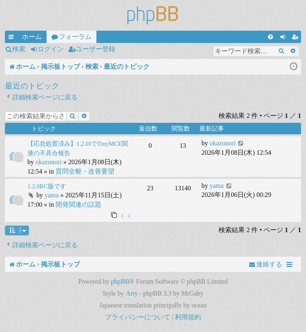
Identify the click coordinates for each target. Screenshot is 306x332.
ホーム (32, 36)
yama (52, 195)
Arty (132, 293)
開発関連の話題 (78, 204)
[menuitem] (270, 37)
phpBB (120, 281)
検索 (18, 48)
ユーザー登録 (95, 48)
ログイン (51, 48)
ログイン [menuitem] (284, 38)
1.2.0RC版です (46, 186)
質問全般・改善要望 (85, 171)
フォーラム (75, 36)
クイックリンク (12, 38)
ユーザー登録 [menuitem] (296, 38)
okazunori (49, 161)
